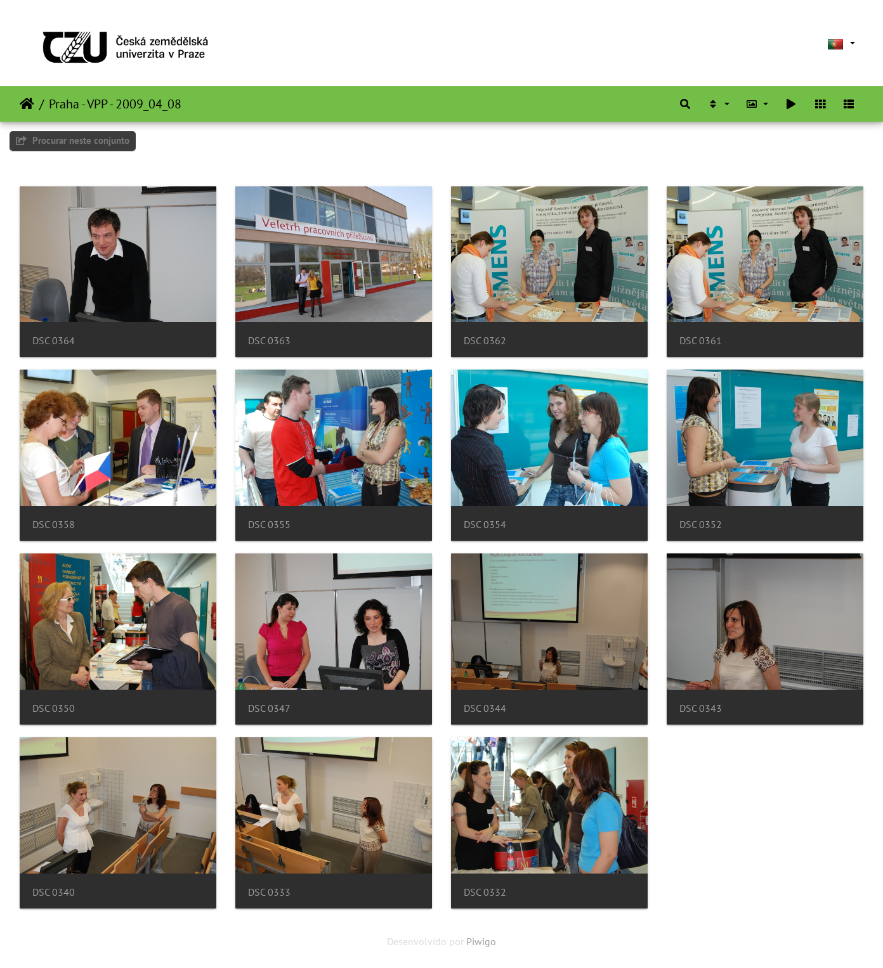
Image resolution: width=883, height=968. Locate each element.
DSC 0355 (269, 525)
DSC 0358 (53, 525)
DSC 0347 (269, 708)
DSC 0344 (485, 708)
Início (27, 103)
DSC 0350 (53, 708)
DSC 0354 (485, 525)
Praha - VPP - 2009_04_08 (115, 104)
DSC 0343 (700, 708)
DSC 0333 (269, 892)
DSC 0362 (485, 341)
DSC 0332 (485, 892)
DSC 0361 (700, 341)
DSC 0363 (269, 341)
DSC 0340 (53, 892)
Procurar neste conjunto (72, 140)
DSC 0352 (700, 525)
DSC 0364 (53, 341)
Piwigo (481, 941)
